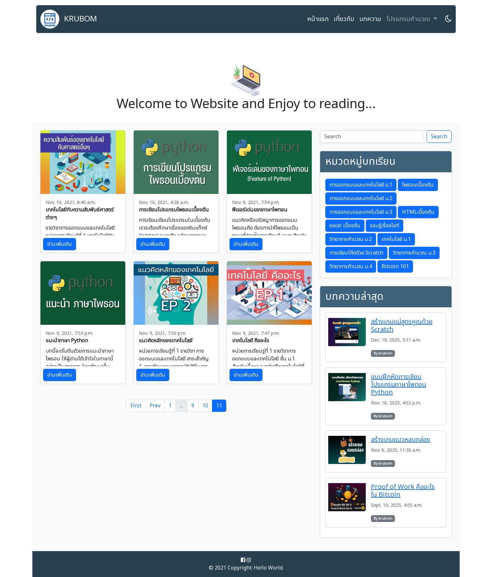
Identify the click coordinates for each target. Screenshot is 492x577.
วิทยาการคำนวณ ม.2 (351, 239)
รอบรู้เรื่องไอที (384, 226)
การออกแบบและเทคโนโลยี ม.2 (361, 198)
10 (205, 406)
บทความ (370, 19)
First (135, 406)
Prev (155, 406)
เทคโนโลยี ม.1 (396, 239)
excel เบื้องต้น (345, 226)
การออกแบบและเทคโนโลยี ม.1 (361, 185)
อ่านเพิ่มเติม (59, 244)
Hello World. (269, 568)
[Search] (372, 136)
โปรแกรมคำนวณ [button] (409, 19)
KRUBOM (68, 19)
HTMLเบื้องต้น (418, 212)
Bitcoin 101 (395, 266)
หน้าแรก (318, 19)
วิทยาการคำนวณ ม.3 (414, 253)
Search (439, 137)
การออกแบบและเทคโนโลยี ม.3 (361, 212)
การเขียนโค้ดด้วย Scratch (356, 253)
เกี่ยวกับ (344, 19)
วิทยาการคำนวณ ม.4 (351, 266)
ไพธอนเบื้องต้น (418, 185)
